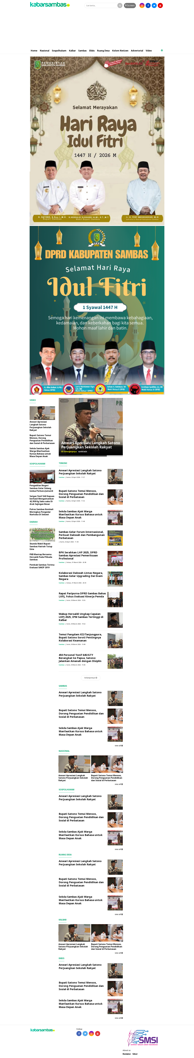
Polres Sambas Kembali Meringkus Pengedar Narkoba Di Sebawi (41, 512)
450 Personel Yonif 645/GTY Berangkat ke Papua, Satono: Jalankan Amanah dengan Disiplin (80, 658)
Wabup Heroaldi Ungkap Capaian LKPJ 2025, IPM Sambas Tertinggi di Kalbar (81, 617)
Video (149, 50)
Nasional (44, 50)
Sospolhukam (59, 50)
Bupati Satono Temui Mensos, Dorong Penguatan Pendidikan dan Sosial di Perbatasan (81, 494)
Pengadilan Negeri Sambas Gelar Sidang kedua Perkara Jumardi (41, 488)
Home (34, 50)
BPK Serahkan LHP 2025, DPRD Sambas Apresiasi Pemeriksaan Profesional (78, 555)
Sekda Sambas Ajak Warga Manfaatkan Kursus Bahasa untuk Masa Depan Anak (80, 514)
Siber (135, 1054)
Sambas (82, 50)
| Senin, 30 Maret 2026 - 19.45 (75, 665)
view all (119, 745)
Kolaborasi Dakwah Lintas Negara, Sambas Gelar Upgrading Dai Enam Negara (81, 576)
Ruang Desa (103, 50)
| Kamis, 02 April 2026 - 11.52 (75, 501)
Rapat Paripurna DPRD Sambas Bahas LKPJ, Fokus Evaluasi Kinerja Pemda (82, 595)
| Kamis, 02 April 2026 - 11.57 (75, 477)
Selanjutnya (90, 677)
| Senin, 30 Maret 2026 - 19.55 (75, 600)
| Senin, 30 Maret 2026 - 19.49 (75, 644)
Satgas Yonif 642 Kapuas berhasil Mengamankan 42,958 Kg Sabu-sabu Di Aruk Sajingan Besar (42, 500)
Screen (130, 5)
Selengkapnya (69, 451)
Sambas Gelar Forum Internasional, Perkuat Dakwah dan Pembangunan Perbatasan (82, 535)
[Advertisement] (97, 28)
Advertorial (137, 50)
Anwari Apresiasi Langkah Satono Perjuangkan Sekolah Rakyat (90, 445)
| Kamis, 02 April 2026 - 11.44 (68, 542)
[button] (162, 49)
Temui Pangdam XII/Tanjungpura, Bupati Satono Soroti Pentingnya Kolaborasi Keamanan (80, 637)
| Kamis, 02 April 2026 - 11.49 (75, 521)
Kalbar (72, 50)
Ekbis (92, 50)
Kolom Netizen (120, 50)
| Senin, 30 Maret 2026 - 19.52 (75, 624)
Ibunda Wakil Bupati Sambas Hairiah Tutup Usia (41, 546)
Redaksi (127, 1054)
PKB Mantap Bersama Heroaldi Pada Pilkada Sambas (41, 557)
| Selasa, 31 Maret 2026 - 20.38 (75, 562)
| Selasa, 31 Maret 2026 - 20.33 (75, 583)
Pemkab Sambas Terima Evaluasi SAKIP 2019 (42, 566)
